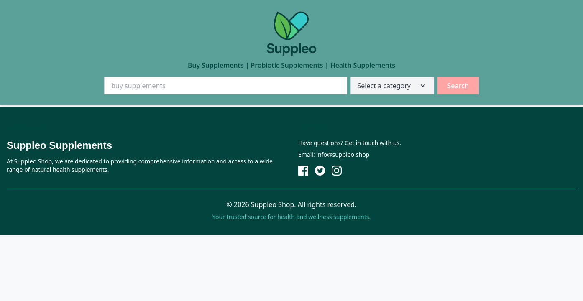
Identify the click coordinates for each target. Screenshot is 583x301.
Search (458, 85)
